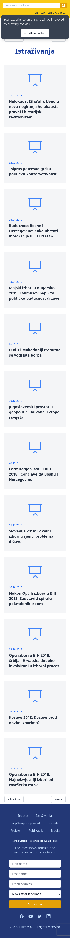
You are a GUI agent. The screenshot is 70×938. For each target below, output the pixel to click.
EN (36, 12)
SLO (43, 12)
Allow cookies (35, 33)
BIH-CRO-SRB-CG (57, 12)
